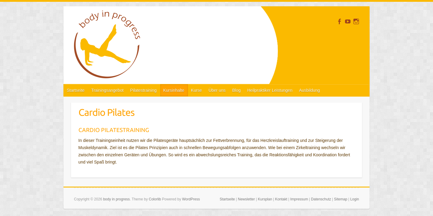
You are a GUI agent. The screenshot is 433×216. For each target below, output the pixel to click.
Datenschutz (321, 199)
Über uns (217, 90)
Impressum (299, 199)
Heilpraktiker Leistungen (269, 90)
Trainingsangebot (107, 90)
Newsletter (246, 199)
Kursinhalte (173, 90)
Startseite (75, 90)
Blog (236, 90)
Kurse (196, 90)
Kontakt (281, 199)
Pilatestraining (143, 90)
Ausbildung (309, 90)
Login (354, 199)
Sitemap (340, 199)
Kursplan (265, 199)
